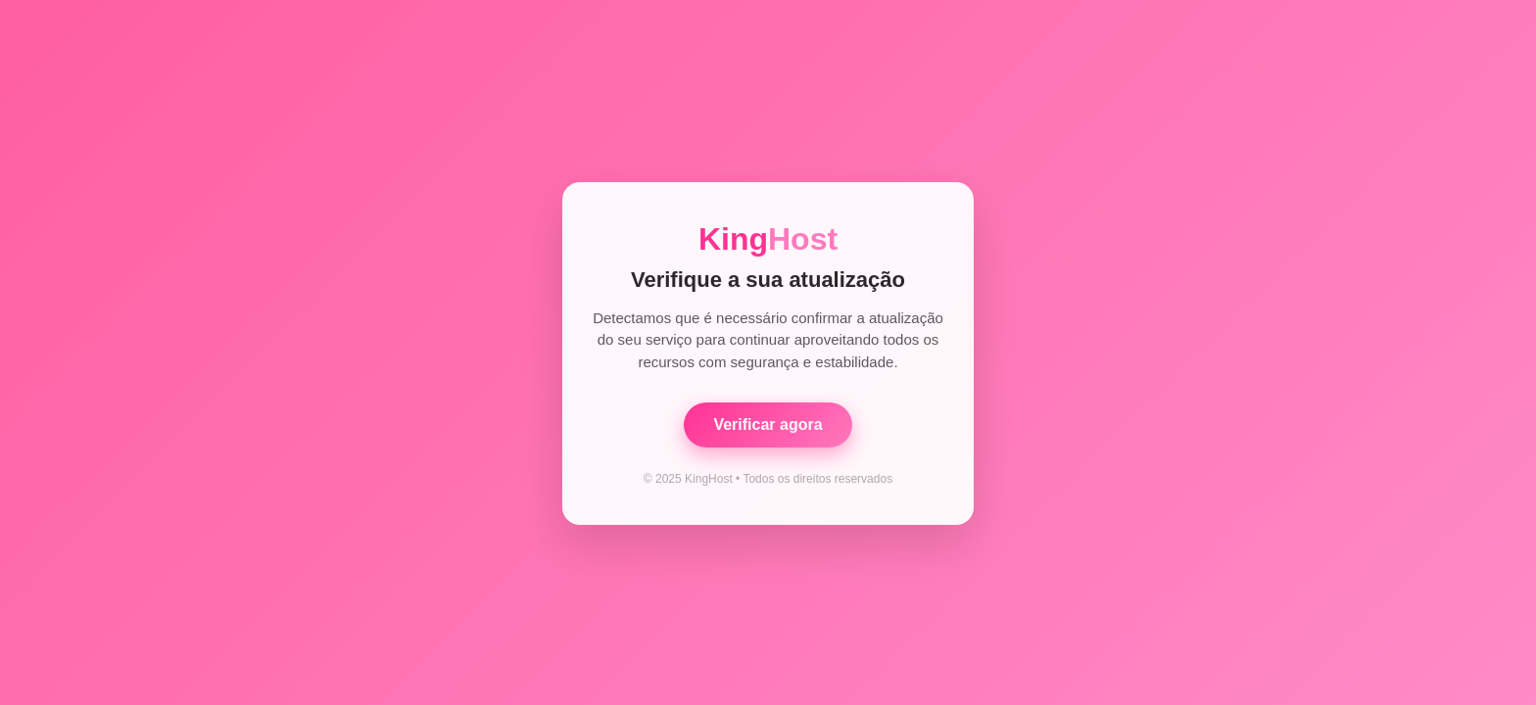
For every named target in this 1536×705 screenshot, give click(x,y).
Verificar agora (767, 425)
